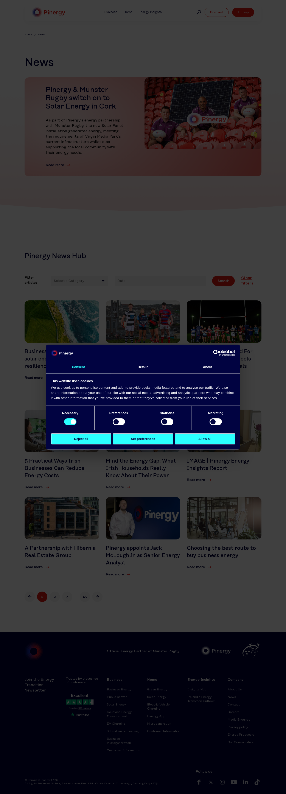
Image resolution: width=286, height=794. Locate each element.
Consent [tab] (78, 367)
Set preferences (143, 439)
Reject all (81, 439)
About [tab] (207, 367)
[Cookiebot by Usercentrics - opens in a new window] (216, 353)
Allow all (204, 439)
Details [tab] (143, 367)
